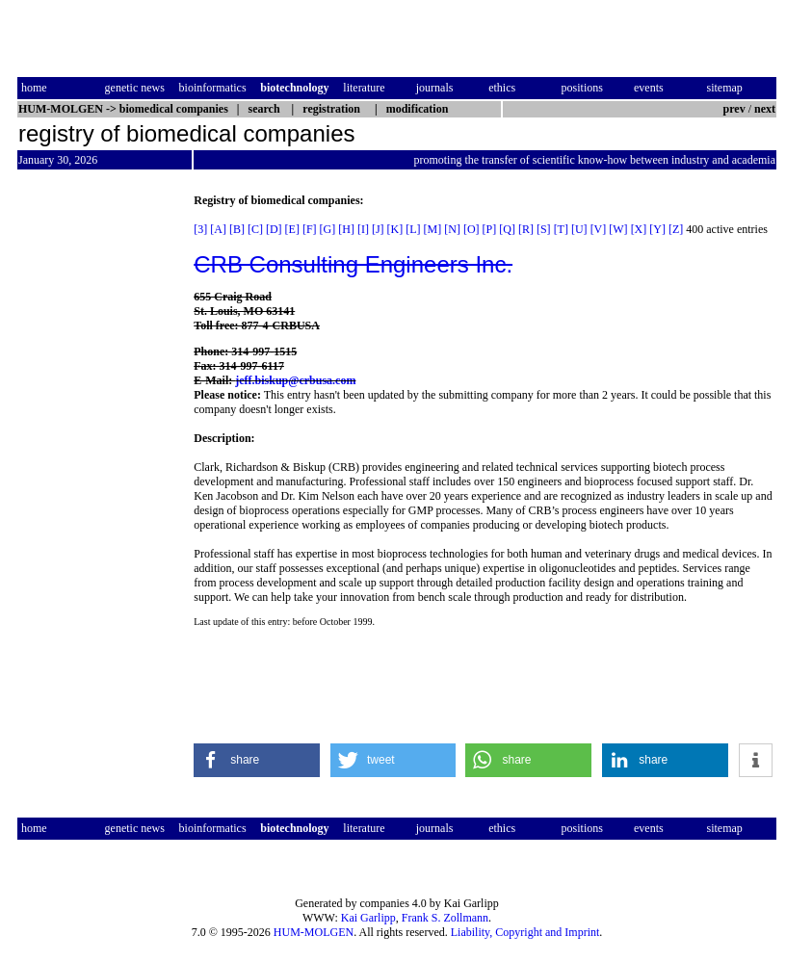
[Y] (657, 229)
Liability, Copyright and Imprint (525, 932)
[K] (395, 229)
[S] (544, 229)
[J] (378, 229)
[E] (292, 229)
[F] (309, 229)
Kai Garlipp (368, 917)
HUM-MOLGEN (314, 932)
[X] (639, 229)
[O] (471, 229)
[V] (598, 229)
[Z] (675, 229)
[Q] (507, 229)
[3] (200, 229)
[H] (346, 229)
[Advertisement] (98, 482)
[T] (561, 229)
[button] (257, 760)
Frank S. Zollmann (445, 917)
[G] (328, 229)
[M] (433, 229)
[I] (363, 229)
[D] (274, 229)
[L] (413, 229)
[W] (618, 229)
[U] (579, 229)
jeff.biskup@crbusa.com (295, 380)
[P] (490, 229)
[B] (237, 229)
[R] (526, 229)
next (764, 109)
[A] (218, 229)
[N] (452, 229)
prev (734, 109)
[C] (255, 229)
